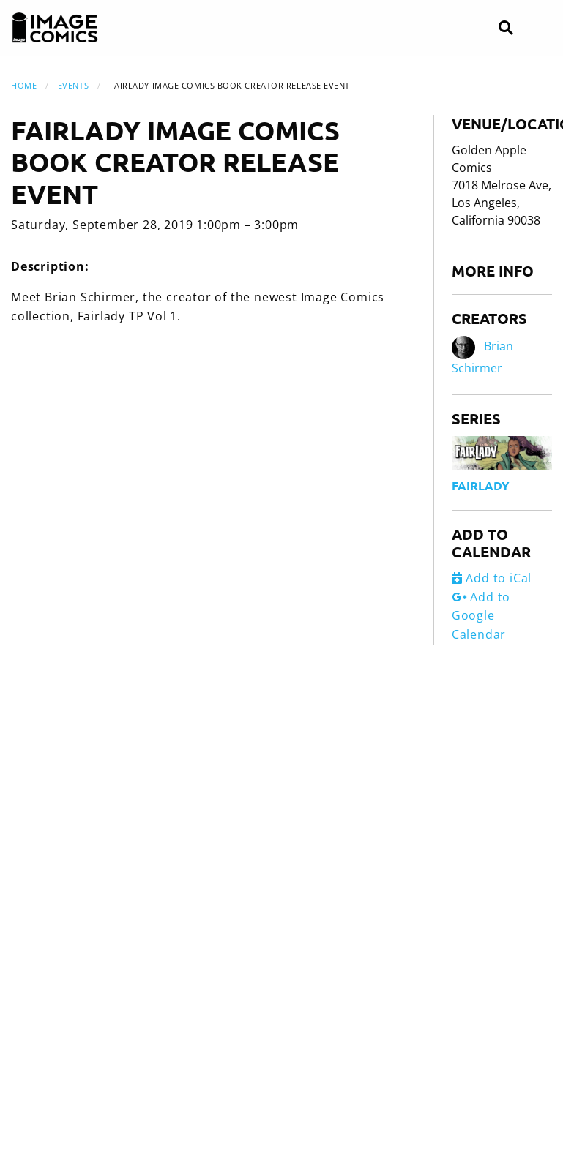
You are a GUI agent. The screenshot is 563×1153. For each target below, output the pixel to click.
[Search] (505, 28)
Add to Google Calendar (481, 615)
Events (73, 85)
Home (24, 85)
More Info (493, 270)
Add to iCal (492, 578)
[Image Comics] (55, 28)
